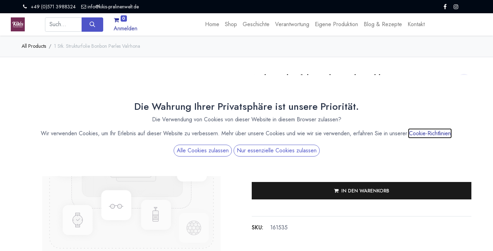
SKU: (257, 227)
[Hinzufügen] (291, 166)
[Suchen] (92, 24)
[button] (361, 190)
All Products (34, 46)
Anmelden (125, 28)
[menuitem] (212, 24)
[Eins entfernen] (257, 166)
